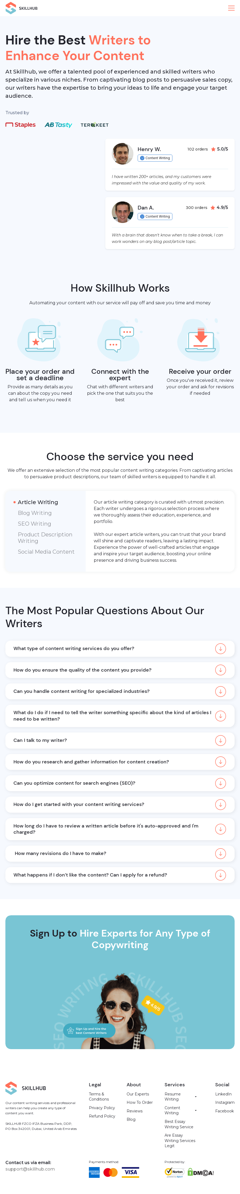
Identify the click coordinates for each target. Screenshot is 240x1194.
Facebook (224, 1111)
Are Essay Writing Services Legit (180, 1140)
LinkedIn (223, 1094)
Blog (131, 1119)
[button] (231, 8)
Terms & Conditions (99, 1097)
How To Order (140, 1102)
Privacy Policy (102, 1107)
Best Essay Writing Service (179, 1124)
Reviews (134, 1111)
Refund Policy (102, 1116)
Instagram (225, 1102)
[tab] (45, 502)
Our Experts (138, 1094)
